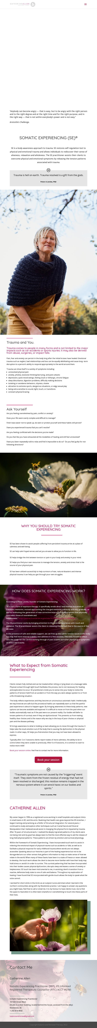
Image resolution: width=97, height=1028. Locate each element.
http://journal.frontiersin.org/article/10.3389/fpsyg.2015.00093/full (47, 618)
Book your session (48, 759)
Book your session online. (20, 750)
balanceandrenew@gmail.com (22, 1016)
